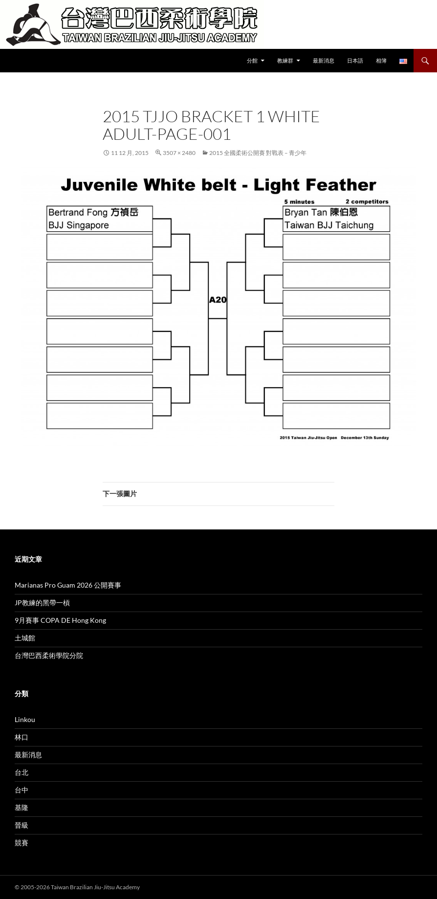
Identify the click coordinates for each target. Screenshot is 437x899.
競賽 (21, 842)
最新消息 (323, 60)
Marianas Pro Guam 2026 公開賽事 (68, 585)
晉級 (21, 825)
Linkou (25, 719)
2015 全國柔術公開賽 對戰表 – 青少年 (257, 152)
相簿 (381, 60)
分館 (252, 60)
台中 (21, 790)
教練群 (285, 60)
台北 (21, 772)
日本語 (355, 60)
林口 (21, 737)
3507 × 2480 (179, 152)
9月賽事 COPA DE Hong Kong (60, 620)
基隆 (21, 807)
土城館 (25, 638)
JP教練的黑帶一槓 (42, 602)
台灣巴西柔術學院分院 (49, 655)
